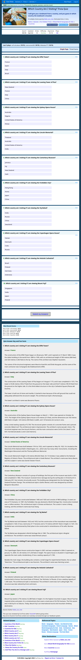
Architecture (67, 628)
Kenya (7, 124)
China (7, 98)
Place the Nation (10, 645)
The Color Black (64, 632)
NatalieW (32, 614)
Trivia (25, 2)
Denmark (8, 242)
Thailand (8, 137)
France (7, 62)
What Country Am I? (11, 635)
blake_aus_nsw (48, 19)
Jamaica (7, 162)
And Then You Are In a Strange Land (17, 650)
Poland (7, 300)
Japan (7, 195)
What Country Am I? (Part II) (14, 643)
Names (70, 626)
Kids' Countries (10, 626)
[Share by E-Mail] (73, 25)
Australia (8, 112)
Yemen (7, 238)
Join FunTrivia (19, 5)
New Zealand (9, 87)
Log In (76, 2)
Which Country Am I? (12, 633)
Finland (7, 267)
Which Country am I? (11, 631)
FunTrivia (51, 652)
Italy (6, 69)
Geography (50, 624)
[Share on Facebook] (53, 25)
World (43, 624)
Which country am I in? (12, 638)
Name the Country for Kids (14, 647)
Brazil (7, 73)
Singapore (8, 288)
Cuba (7, 246)
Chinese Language (52, 632)
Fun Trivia (8, 2)
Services (32, 2)
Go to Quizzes (59, 643)
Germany (8, 271)
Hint (76, 56)
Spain (7, 66)
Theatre (57, 624)
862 (57, 33)
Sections (18, 2)
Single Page (64, 49)
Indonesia (8, 275)
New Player (67, 2)
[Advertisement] (40, 38)
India (7, 149)
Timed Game (73, 49)
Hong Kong (9, 188)
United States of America (13, 120)
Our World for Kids (66, 624)
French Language (61, 626)
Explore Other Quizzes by (57, 639)
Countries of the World (12, 624)
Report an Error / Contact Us (54, 658)
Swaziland (8, 224)
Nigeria (7, 116)
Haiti (6, 174)
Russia (7, 217)
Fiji (6, 166)
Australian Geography (48, 626)
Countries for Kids (11, 628)
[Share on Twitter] (64, 25)
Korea (7, 191)
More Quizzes (52, 648)
